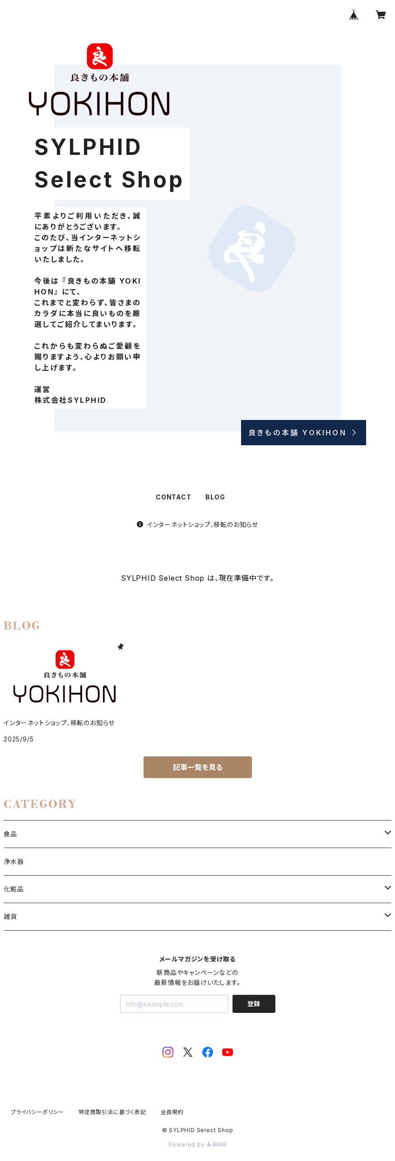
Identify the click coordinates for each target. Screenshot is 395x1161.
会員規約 (172, 1112)
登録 (253, 1003)
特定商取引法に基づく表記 (112, 1112)
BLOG (215, 497)
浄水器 (13, 861)
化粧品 (13, 889)
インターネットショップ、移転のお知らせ (197, 524)
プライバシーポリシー (37, 1112)
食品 (10, 834)
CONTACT (173, 497)
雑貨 (10, 916)
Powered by (198, 1144)
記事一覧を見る (198, 767)
